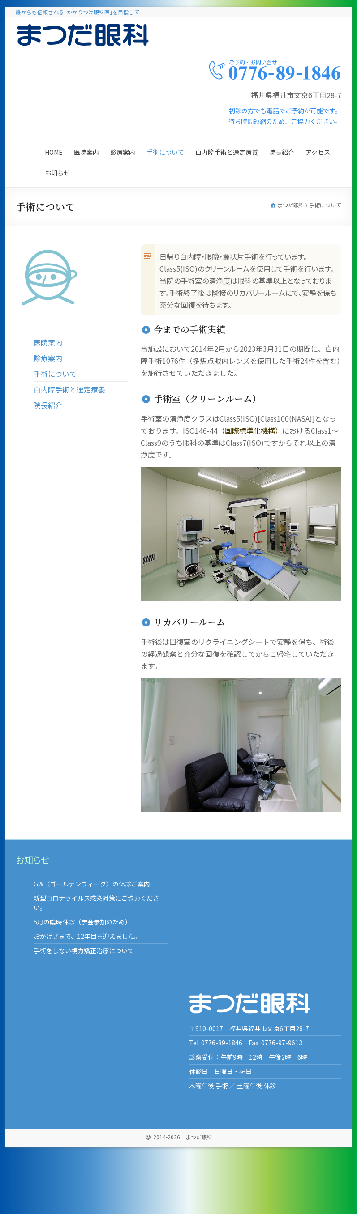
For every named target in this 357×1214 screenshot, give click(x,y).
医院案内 (86, 152)
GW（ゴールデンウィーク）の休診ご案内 (92, 883)
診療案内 (122, 152)
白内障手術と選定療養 (226, 152)
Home (54, 152)
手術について (165, 152)
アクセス (317, 152)
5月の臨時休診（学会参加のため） (82, 921)
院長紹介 (281, 152)
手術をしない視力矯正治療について (84, 950)
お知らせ (57, 172)
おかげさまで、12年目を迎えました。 (87, 936)
